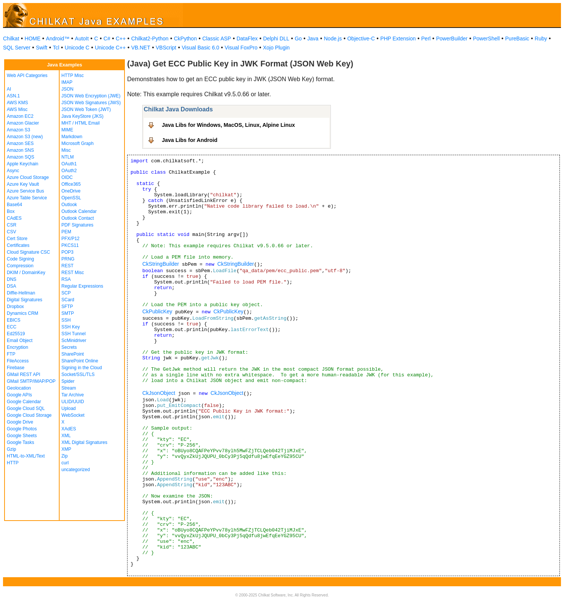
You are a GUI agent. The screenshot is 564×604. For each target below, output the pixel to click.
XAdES (68, 428)
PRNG (68, 259)
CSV (11, 231)
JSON (67, 89)
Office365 (71, 184)
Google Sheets (22, 435)
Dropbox (15, 306)
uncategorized (75, 469)
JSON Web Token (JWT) (86, 109)
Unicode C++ (110, 48)
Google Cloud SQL (26, 408)
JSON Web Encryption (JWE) (90, 96)
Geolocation (19, 388)
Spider (68, 381)
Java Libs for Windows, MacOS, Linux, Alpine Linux (228, 125)
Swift (41, 48)
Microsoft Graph (77, 143)
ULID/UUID (72, 401)
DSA (11, 286)
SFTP (67, 306)
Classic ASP (216, 38)
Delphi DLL (276, 38)
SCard (67, 299)
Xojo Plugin (276, 48)
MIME (67, 130)
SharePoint (72, 354)
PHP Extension (398, 38)
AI (9, 89)
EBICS (13, 320)
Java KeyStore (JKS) (82, 116)
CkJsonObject (158, 393)
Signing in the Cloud (81, 367)
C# (106, 38)
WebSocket (73, 415)
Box (11, 211)
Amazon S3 (18, 130)
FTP (11, 354)
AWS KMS (17, 102)
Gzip (11, 449)
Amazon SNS (20, 150)
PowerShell (486, 38)
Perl (426, 38)
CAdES (14, 218)
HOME (32, 38)
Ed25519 (16, 333)
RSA (66, 279)
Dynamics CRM (22, 313)
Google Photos (22, 428)
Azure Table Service (27, 197)
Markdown (71, 136)
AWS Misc (17, 109)
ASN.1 (13, 96)
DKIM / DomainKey (26, 272)
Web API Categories (27, 75)
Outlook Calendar (79, 211)
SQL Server (17, 48)
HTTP (12, 462)
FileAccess (18, 361)
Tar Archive (72, 395)
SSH (66, 320)
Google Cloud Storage (29, 415)
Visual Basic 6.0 (200, 48)
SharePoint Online (79, 361)
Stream (68, 388)
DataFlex (247, 38)
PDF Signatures (77, 225)
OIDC (67, 177)
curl (65, 462)
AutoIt (82, 38)
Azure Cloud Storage (28, 177)
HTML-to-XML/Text (26, 456)
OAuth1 (69, 163)
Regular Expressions (82, 286)
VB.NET (141, 48)
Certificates (18, 245)
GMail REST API (23, 374)
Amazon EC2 (20, 116)
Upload (68, 408)
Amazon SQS (20, 157)
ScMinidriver (73, 340)
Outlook (69, 204)
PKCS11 (70, 245)
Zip (64, 456)
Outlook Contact (77, 218)
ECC (11, 327)
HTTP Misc (72, 75)
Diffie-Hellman (21, 293)
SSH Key (70, 327)
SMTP (67, 313)
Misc (66, 150)
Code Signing (20, 259)
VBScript (166, 48)
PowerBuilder (451, 38)
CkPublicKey (157, 311)
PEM (66, 231)
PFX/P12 (70, 238)
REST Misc (72, 272)
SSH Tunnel (73, 333)
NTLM (67, 157)
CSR (11, 225)
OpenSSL (71, 197)
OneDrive (71, 191)
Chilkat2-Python (150, 38)
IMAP (66, 82)
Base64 (14, 204)
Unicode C (77, 48)
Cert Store (17, 238)
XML (66, 435)
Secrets (69, 347)
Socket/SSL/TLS (78, 374)
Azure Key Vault (23, 184)
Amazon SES (20, 143)
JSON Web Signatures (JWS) (91, 102)
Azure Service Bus (25, 191)
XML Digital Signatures (84, 442)
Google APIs (19, 395)
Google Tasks (20, 442)
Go (298, 38)
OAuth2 (69, 170)
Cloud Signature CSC (28, 252)
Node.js (333, 38)
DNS (11, 279)
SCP (66, 293)
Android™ (57, 38)
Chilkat (11, 38)
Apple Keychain (22, 163)
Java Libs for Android (189, 140)
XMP (66, 449)
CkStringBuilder (160, 264)
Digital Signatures (24, 299)
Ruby (541, 38)
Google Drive (20, 422)
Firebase (16, 367)
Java (312, 38)
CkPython (185, 38)
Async (13, 170)
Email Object (19, 340)
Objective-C (361, 38)
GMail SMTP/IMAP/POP (31, 381)
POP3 (67, 252)
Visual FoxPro (241, 48)
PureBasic (517, 38)
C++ (121, 38)
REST (67, 265)
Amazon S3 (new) (25, 136)
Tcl (56, 48)
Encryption (17, 347)
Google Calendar (24, 401)
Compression (20, 265)
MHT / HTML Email (80, 123)
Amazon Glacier (23, 123)
